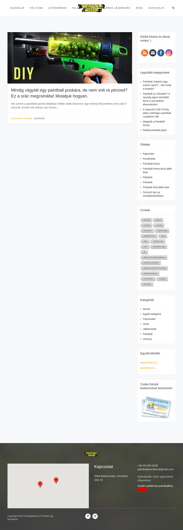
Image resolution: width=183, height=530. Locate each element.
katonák (147, 220)
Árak (139, 8)
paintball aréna (149, 236)
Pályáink (36, 8)
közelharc (147, 284)
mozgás (159, 225)
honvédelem (148, 279)
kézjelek (162, 279)
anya (163, 236)
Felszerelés (81, 8)
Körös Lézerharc (117, 8)
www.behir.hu (147, 367)
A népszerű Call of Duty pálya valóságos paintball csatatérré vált (157, 113)
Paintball (28, 118)
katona (158, 220)
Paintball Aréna (151, 163)
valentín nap (158, 241)
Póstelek (148, 182)
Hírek (146, 324)
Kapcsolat (156, 8)
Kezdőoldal (149, 158)
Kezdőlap (17, 8)
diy (145, 252)
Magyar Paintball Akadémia (154, 257)
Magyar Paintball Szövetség (155, 268)
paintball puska (159, 247)
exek (145, 247)
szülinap (147, 225)
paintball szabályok (151, 263)
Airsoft (146, 309)
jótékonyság (162, 231)
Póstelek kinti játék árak (156, 187)
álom (146, 241)
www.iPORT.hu (148, 362)
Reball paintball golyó (155, 130)
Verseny (147, 339)
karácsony (148, 231)
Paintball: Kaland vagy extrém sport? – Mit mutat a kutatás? (157, 85)
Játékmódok (57, 8)
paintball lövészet (150, 273)
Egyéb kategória (152, 314)
